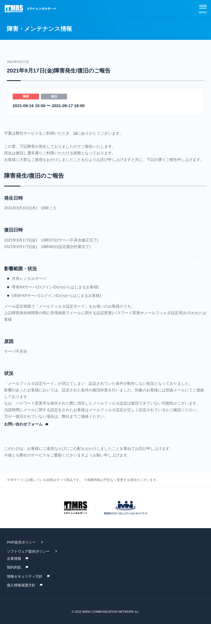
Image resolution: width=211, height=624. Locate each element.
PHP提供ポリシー (21, 542)
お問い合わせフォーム (23, 424)
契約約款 (14, 567)
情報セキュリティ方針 (25, 576)
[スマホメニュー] (203, 9)
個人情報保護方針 (21, 585)
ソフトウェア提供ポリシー (28, 551)
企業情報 (14, 558)
